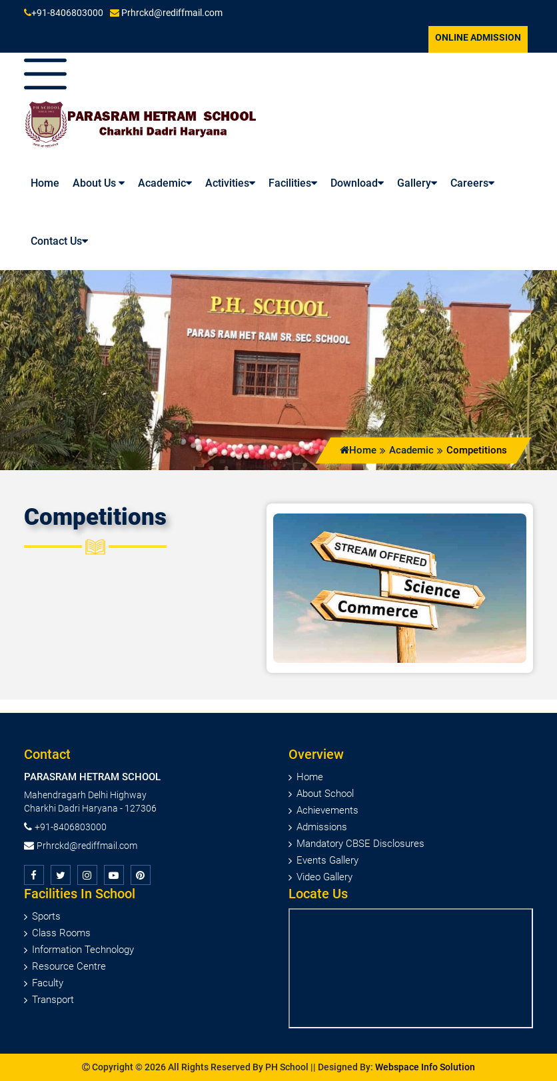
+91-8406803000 (63, 12)
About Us (99, 183)
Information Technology (83, 950)
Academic (165, 183)
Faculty (47, 983)
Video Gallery (324, 877)
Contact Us (59, 241)
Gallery (417, 183)
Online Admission (478, 37)
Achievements (327, 810)
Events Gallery (327, 860)
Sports (46, 916)
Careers (472, 183)
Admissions (321, 827)
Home (358, 450)
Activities (230, 183)
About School (325, 794)
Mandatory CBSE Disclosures (360, 844)
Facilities (293, 183)
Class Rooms (61, 933)
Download (357, 183)
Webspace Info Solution (425, 1067)
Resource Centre (69, 966)
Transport (53, 1000)
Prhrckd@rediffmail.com (166, 12)
